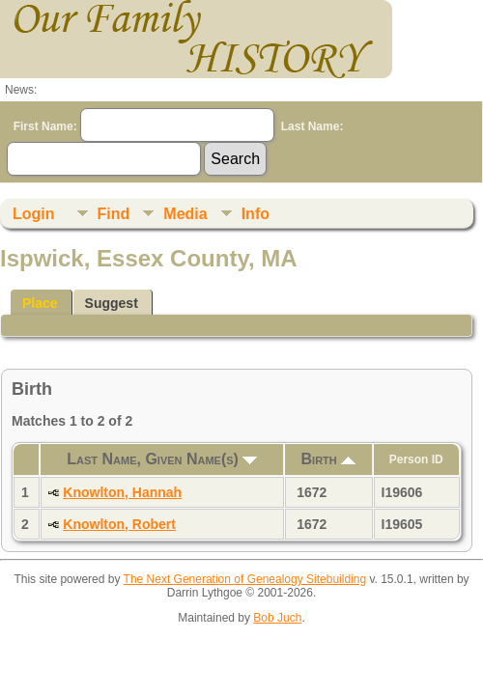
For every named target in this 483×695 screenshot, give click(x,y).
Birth (328, 459)
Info (256, 214)
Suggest (111, 303)
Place (40, 303)
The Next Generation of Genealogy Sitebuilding (245, 579)
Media (185, 214)
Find (114, 214)
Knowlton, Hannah (122, 492)
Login (34, 214)
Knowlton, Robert (119, 524)
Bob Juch (277, 618)
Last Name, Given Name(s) (162, 459)
